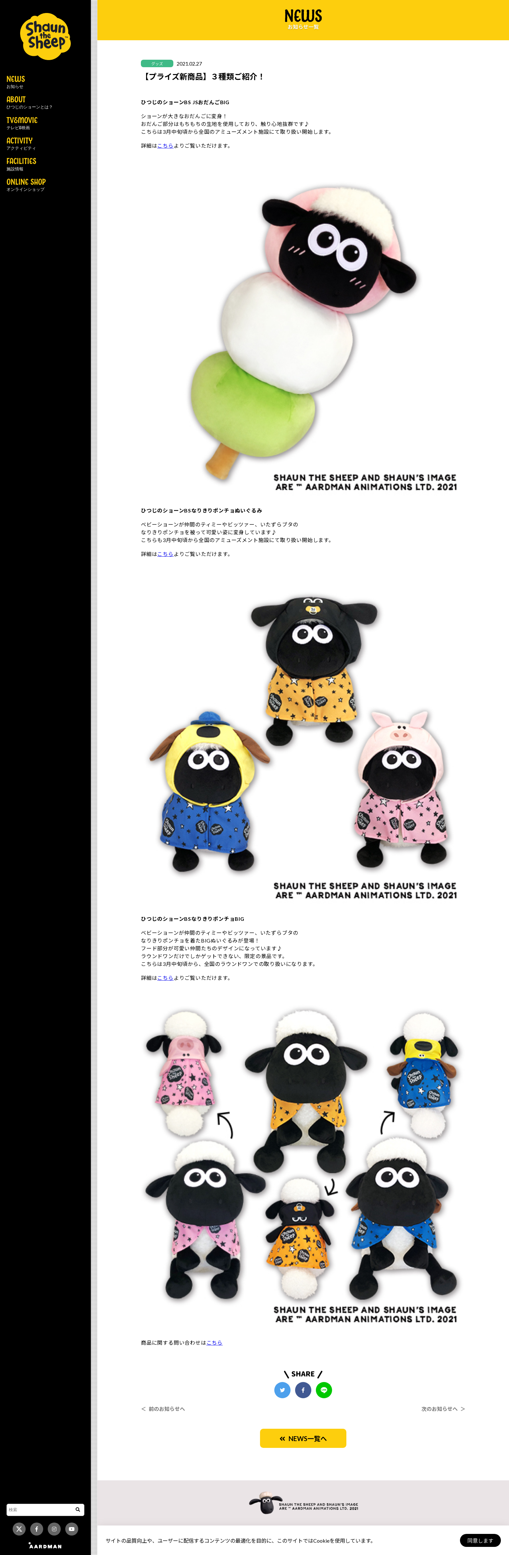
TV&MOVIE (22, 123)
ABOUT (29, 103)
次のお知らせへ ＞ (443, 1409)
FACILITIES (21, 164)
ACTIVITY (21, 144)
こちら (165, 145)
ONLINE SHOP (26, 185)
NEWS (15, 82)
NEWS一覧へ (303, 1438)
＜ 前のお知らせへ (163, 1409)
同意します (480, 1540)
